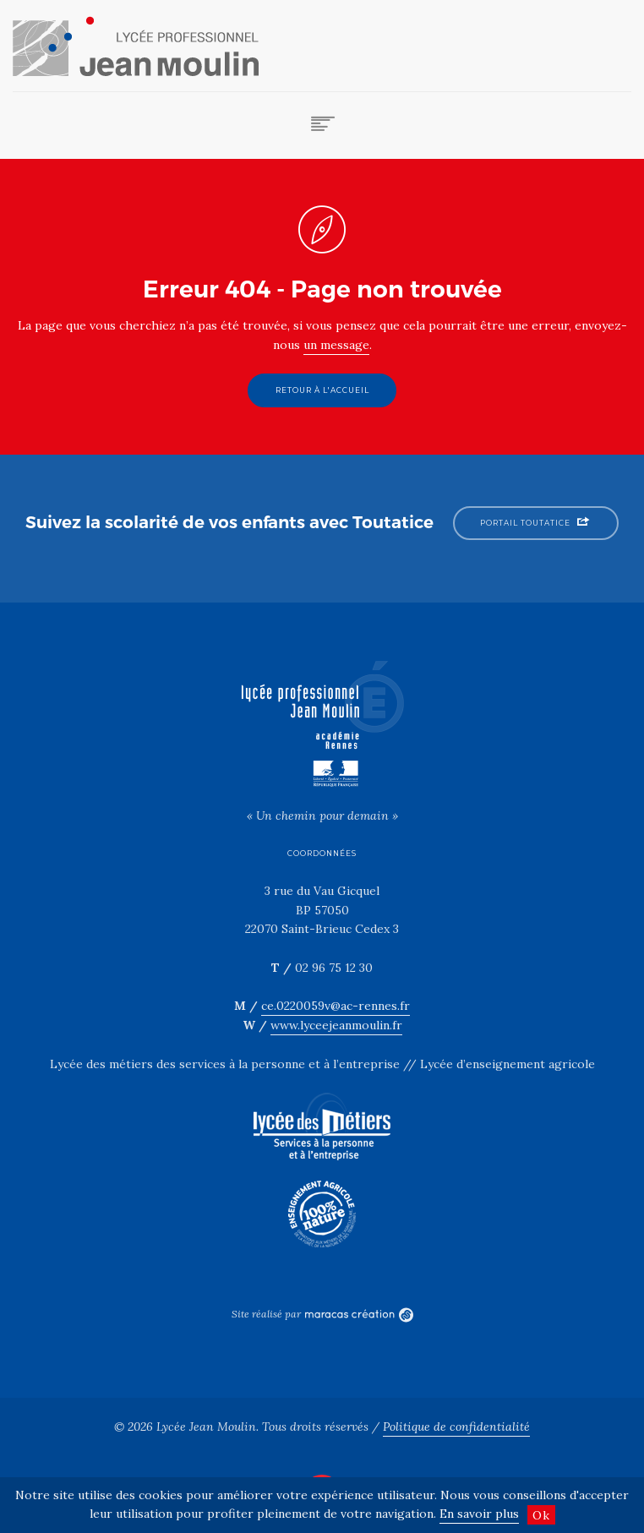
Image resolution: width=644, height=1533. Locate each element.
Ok (541, 1515)
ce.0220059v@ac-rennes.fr (335, 1005)
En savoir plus (479, 1513)
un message (336, 344)
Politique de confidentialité (456, 1426)
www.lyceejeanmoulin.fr (336, 1025)
